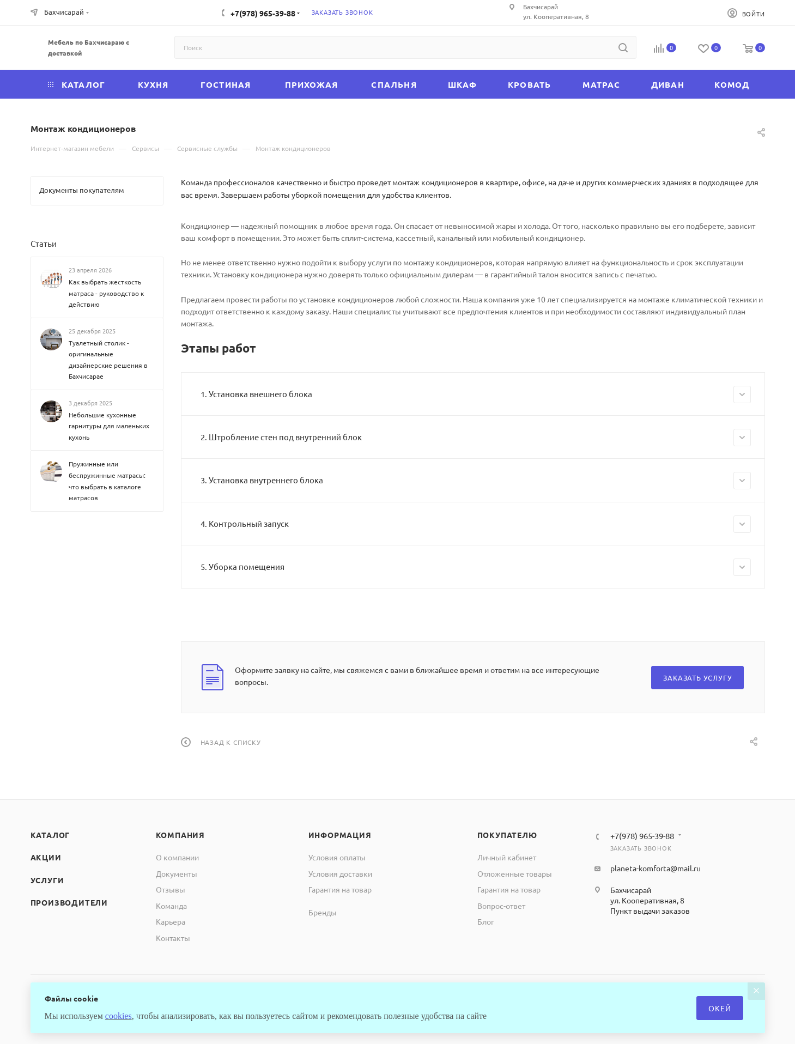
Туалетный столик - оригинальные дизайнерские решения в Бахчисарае (108, 359)
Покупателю (507, 835)
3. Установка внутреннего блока (476, 480)
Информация (340, 835)
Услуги (47, 880)
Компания (180, 835)
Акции (46, 857)
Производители (69, 902)
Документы (176, 873)
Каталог (50, 835)
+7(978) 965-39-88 (262, 13)
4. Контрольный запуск (476, 524)
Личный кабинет (506, 857)
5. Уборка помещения (476, 567)
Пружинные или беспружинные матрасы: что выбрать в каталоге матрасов (107, 480)
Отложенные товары (514, 873)
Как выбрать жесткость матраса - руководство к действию (106, 292)
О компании (177, 857)
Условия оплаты (337, 857)
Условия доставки (340, 873)
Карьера (170, 921)
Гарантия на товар (340, 889)
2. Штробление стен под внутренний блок (476, 437)
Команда (171, 906)
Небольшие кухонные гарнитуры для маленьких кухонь (109, 425)
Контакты (173, 938)
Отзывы (170, 889)
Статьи (44, 243)
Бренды (322, 912)
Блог (485, 921)
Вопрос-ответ (501, 906)
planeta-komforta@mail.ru (655, 868)
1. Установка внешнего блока (476, 394)
